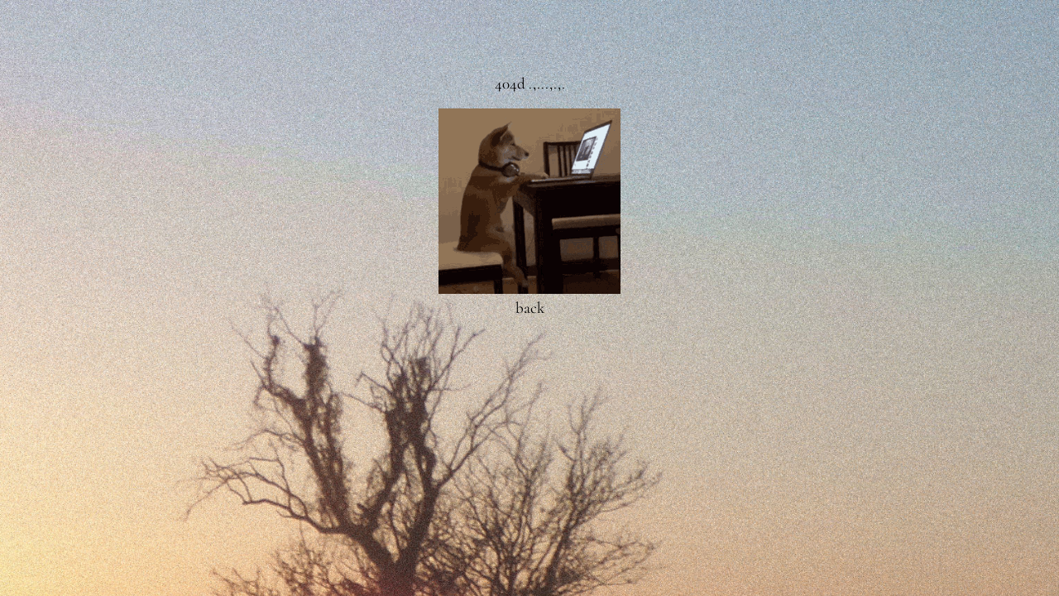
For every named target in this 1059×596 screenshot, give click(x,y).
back (529, 307)
